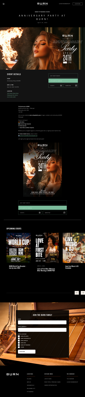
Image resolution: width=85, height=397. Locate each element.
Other (22, 347)
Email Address (22, 326)
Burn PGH (68, 85)
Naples (29, 382)
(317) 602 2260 (11, 97)
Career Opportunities (50, 385)
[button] (4, 4)
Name (19, 319)
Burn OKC (23, 342)
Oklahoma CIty (31, 388)
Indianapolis (30, 385)
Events (52, 85)
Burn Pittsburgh (25, 345)
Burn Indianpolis (26, 338)
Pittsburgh (30, 391)
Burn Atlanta (24, 336)
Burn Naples (24, 340)
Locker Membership (64, 3)
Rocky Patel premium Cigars (52, 382)
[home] (42, 4)
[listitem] (20, 252)
